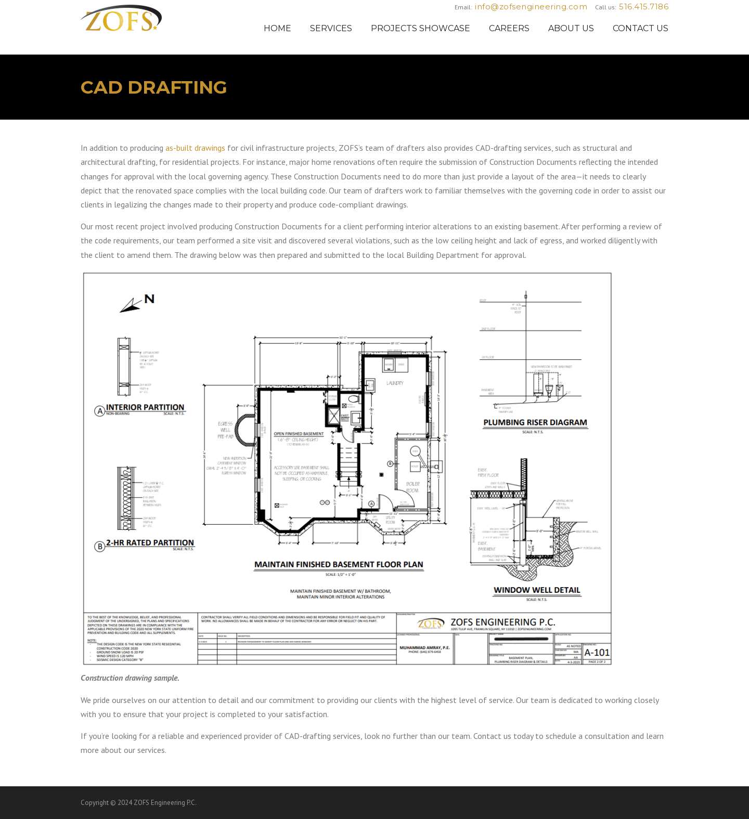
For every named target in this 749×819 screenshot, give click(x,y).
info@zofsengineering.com (531, 6)
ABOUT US (571, 28)
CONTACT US (640, 28)
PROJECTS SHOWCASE (420, 28)
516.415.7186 (643, 6)
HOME (277, 28)
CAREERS (509, 28)
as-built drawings (195, 147)
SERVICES (331, 28)
